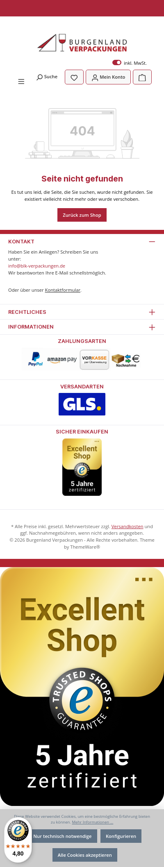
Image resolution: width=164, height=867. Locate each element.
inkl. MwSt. (129, 63)
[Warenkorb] (142, 77)
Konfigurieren (121, 836)
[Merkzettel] (74, 77)
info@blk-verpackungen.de (36, 266)
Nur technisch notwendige (62, 836)
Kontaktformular (62, 290)
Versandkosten (128, 526)
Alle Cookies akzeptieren (85, 855)
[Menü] (21, 80)
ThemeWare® (85, 547)
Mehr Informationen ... (92, 822)
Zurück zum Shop (82, 215)
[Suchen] (46, 76)
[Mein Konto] (108, 77)
